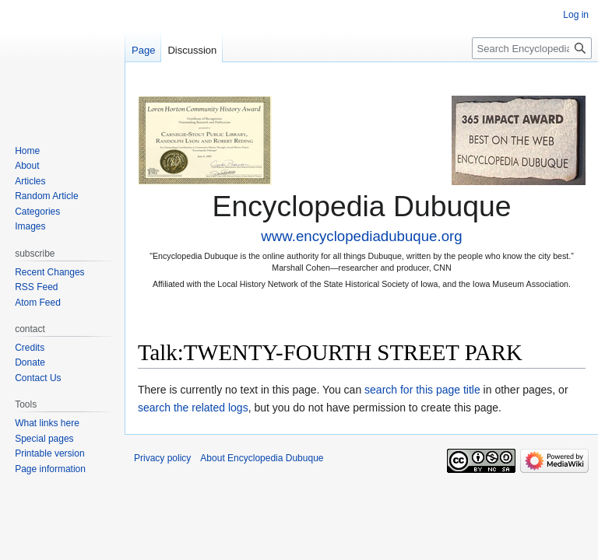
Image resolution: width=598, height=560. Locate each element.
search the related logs (193, 407)
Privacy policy (162, 458)
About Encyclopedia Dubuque (261, 458)
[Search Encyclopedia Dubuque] (532, 48)
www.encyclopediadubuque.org (361, 236)
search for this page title (422, 389)
